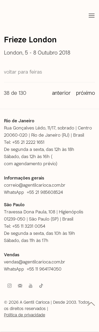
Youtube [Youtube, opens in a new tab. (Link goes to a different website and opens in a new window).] (30, 285)
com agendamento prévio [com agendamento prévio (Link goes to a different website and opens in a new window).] (30, 163)
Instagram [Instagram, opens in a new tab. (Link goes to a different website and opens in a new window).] (9, 285)
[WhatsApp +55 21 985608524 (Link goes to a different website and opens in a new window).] (35, 192)
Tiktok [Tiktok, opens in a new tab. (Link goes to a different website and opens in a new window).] (41, 285)
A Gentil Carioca (14, 16)
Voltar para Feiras (23, 72)
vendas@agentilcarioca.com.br (34, 261)
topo (91, 304)
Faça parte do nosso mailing (20, 285)
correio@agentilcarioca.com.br (34, 184)
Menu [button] (91, 16)
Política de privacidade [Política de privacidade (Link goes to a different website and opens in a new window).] (24, 314)
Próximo (85, 92)
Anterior (61, 92)
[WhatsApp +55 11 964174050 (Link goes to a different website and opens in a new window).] (34, 268)
